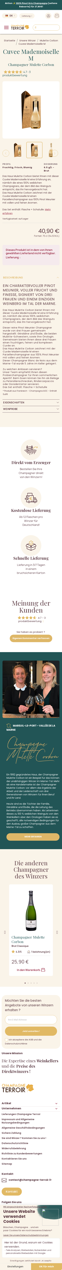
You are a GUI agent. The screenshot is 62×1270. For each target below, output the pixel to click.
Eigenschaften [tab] (13, 402)
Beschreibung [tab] (13, 277)
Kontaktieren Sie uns (14, 1158)
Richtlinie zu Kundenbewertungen (22, 1153)
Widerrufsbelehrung (14, 1148)
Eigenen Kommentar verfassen (31, 638)
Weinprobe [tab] (10, 409)
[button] (25, 983)
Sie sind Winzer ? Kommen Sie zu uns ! (24, 1138)
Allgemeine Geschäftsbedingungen (23, 1127)
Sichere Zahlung (11, 1133)
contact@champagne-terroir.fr (30, 1180)
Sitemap (7, 1163)
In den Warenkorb (31, 970)
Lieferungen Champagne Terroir (21, 1114)
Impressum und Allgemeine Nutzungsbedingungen (18, 1121)
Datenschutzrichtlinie (15, 1143)
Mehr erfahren (33, 836)
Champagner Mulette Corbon (31, 64)
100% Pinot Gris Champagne (31, 3)
